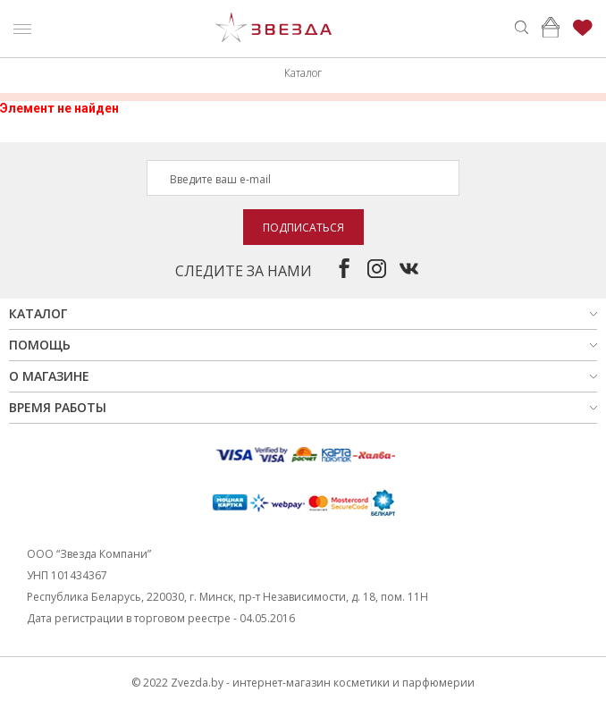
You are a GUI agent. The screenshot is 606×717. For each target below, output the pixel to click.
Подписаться (303, 227)
